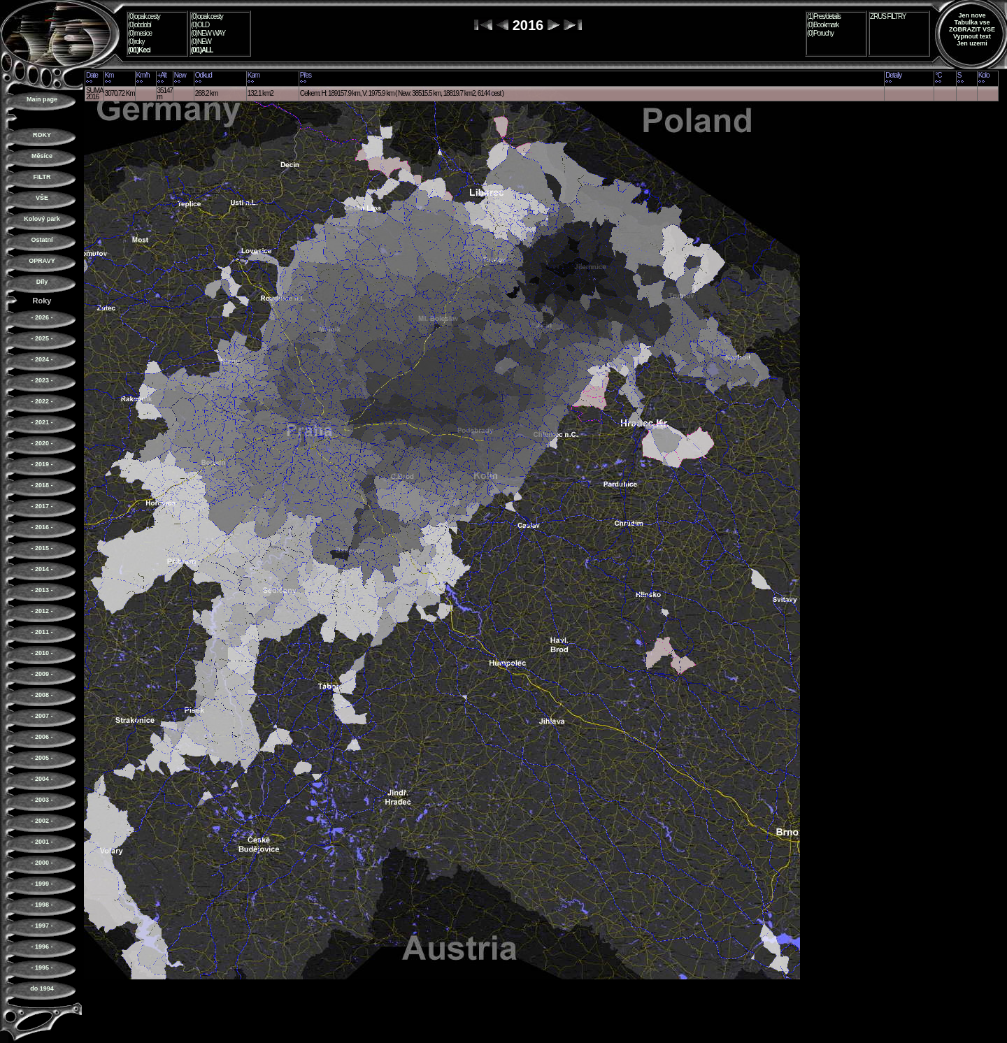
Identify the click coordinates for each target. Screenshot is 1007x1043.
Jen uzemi (972, 43)
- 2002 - (41, 820)
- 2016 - (41, 527)
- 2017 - (41, 506)
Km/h (143, 75)
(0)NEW (201, 41)
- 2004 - (41, 778)
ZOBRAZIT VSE (972, 29)
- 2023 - (41, 380)
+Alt (161, 75)
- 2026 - (41, 317)
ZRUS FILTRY (888, 16)
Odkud (203, 75)
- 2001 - (41, 841)
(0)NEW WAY (208, 33)
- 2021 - (41, 422)
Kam (253, 75)
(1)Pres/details (824, 16)
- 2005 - (41, 757)
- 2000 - (41, 862)
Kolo (984, 75)
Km (109, 75)
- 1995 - (41, 967)
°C (938, 75)
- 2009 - (41, 673)
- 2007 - (41, 715)
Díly (42, 281)
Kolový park (42, 218)
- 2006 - (41, 736)
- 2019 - (41, 464)
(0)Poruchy (820, 33)
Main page (42, 99)
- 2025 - (41, 338)
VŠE (42, 197)
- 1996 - (41, 946)
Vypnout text (972, 36)
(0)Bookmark (822, 25)
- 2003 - (41, 799)
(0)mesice (140, 33)
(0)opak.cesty (144, 16)
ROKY (42, 134)
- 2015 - (41, 548)
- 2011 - (41, 631)
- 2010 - (41, 652)
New (180, 75)
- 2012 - (41, 610)
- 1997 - (41, 925)
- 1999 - (41, 883)
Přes (305, 75)
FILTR (42, 176)
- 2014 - (41, 569)
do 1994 (42, 988)
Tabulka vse (972, 22)
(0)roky (136, 41)
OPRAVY (42, 260)
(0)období (139, 25)
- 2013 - (41, 590)
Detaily (893, 75)
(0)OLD (200, 25)
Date (92, 75)
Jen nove (971, 15)
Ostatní (41, 239)
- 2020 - (41, 443)
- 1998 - (41, 904)
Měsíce (41, 155)
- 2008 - (41, 694)
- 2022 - (41, 401)
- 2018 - (41, 485)
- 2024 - (41, 359)
